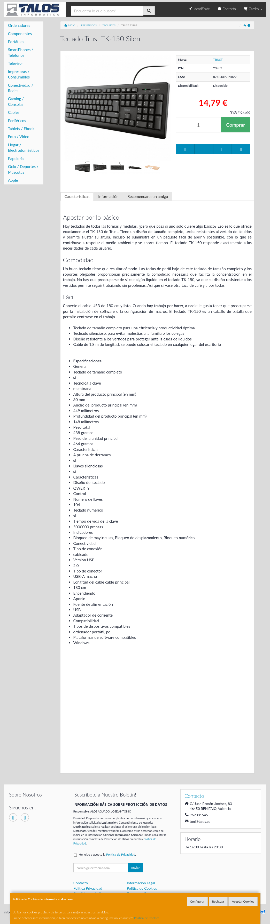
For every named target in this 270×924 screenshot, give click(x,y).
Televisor (15, 63)
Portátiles (16, 41)
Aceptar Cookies (243, 901)
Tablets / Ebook (21, 128)
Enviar (135, 868)
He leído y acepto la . (107, 854)
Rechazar (218, 901)
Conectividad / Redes (20, 88)
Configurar (197, 901)
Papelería (16, 158)
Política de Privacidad (120, 854)
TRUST (218, 59)
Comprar (235, 125)
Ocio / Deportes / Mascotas (23, 169)
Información (108, 196)
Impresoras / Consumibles (19, 74)
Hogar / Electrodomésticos (23, 147)
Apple (13, 180)
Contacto (227, 9)
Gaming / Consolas (16, 101)
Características (77, 196)
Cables (13, 112)
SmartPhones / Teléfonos (20, 52)
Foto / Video (18, 136)
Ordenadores (19, 25)
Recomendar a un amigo (147, 196)
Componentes (20, 33)
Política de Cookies (146, 918)
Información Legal (141, 883)
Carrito (253, 9)
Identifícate (199, 9)
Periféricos (17, 120)
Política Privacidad (87, 888)
